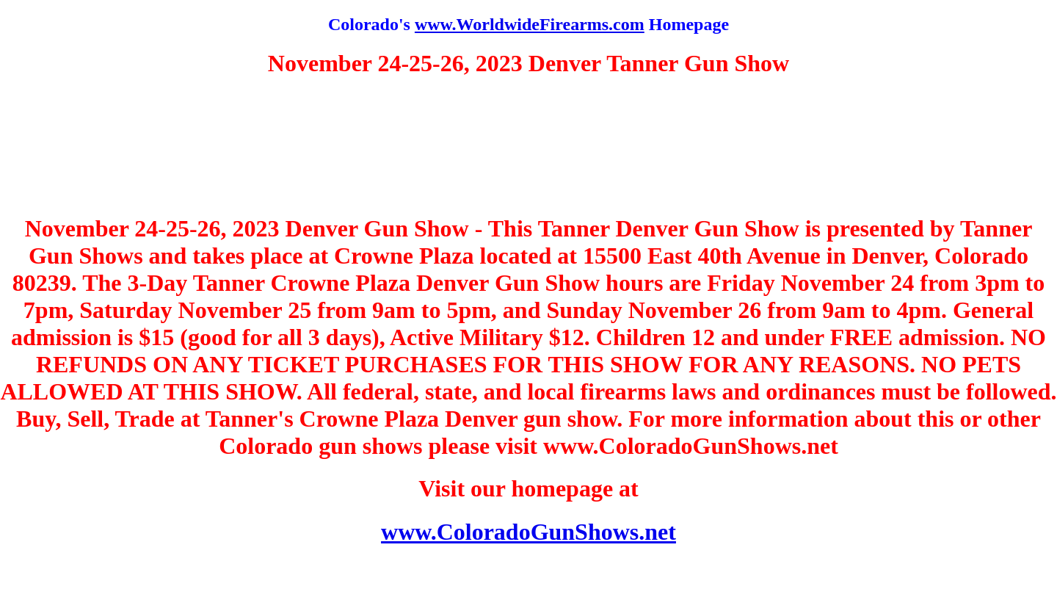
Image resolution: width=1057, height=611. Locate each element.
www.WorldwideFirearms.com (529, 24)
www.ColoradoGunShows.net (528, 531)
